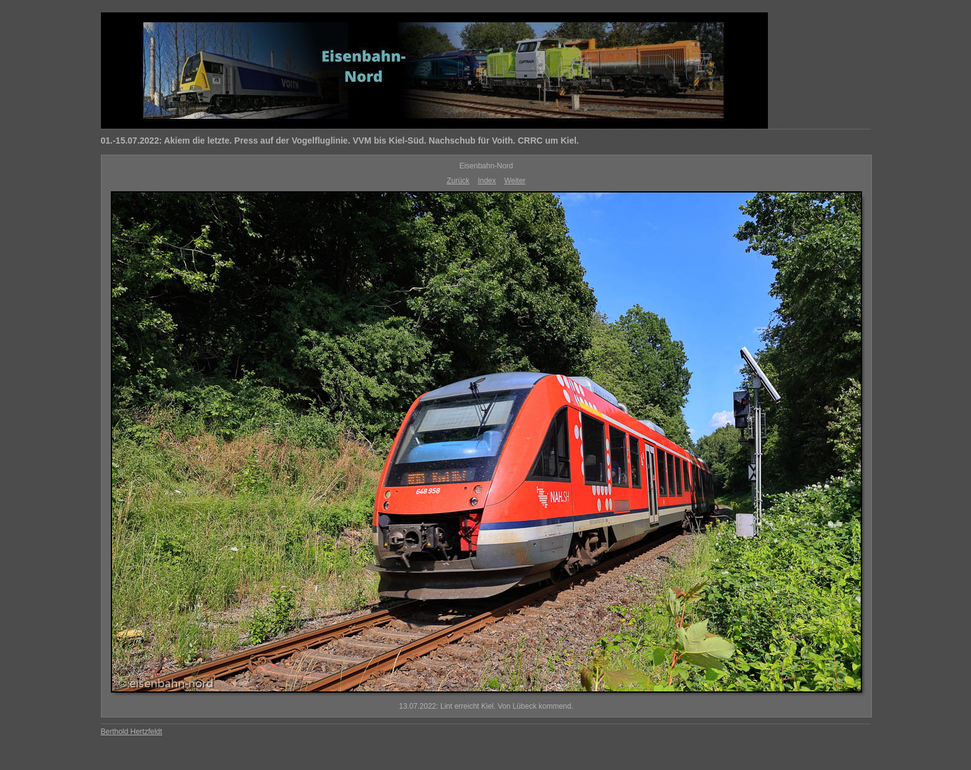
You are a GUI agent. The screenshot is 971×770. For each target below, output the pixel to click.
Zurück (457, 180)
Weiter (514, 180)
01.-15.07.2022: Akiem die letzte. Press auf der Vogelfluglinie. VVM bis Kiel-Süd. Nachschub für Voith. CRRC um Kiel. (340, 140)
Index (486, 180)
